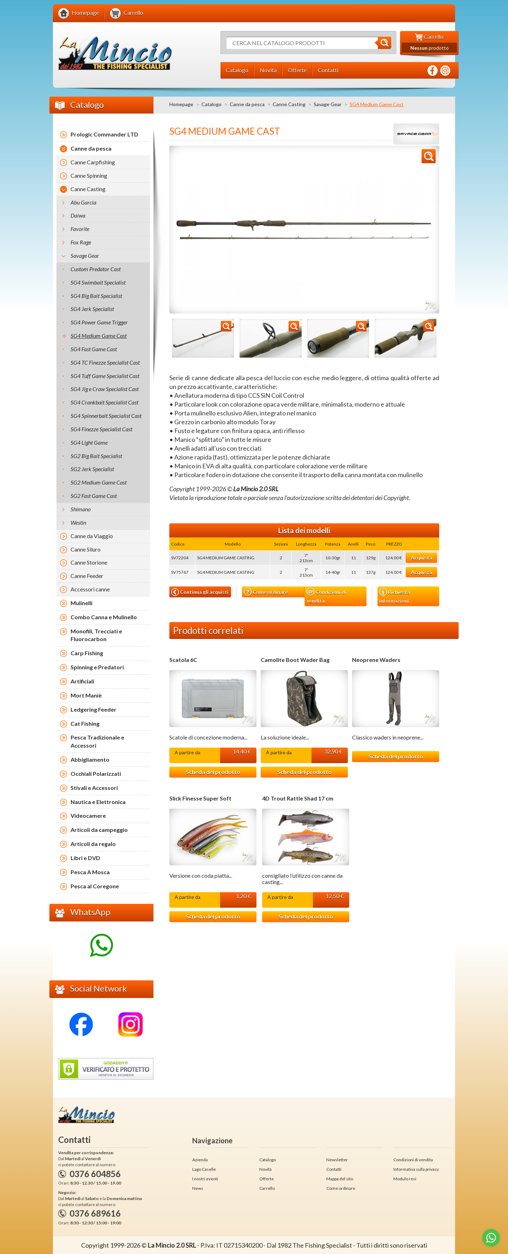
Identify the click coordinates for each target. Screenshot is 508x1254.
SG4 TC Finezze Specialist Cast (105, 362)
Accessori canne (90, 589)
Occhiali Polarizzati (96, 773)
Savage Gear (327, 104)
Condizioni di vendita (326, 596)
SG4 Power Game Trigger (99, 322)
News (197, 1188)
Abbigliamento (90, 759)
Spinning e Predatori (97, 667)
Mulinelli (81, 602)
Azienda (200, 1159)
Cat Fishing (85, 723)
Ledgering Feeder (93, 709)
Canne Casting (289, 104)
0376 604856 (95, 1174)
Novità (265, 1169)
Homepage (181, 104)
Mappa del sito (339, 1178)
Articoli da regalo (93, 843)
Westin (78, 522)
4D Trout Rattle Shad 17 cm (297, 798)
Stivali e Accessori (94, 787)
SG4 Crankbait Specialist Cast (104, 402)
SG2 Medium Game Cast (99, 482)
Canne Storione (89, 562)
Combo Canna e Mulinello (104, 617)
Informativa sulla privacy (416, 1169)
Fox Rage (81, 242)
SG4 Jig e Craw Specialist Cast (105, 388)
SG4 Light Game (89, 442)
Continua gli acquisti (200, 592)
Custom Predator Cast (96, 269)
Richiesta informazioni (394, 596)
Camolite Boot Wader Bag (295, 660)
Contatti (333, 1169)
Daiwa (78, 215)
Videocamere (88, 815)
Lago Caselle (204, 1169)
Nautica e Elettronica (98, 801)
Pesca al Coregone (95, 886)
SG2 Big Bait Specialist (96, 455)
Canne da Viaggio (92, 535)
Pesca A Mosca (90, 872)
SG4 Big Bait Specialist (96, 295)
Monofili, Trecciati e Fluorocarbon (96, 635)
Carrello (267, 1188)
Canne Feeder (87, 575)
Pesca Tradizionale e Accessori (97, 741)
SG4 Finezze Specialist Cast (101, 429)
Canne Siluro (86, 549)
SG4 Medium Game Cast (99, 335)
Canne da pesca (247, 104)
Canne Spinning (89, 175)
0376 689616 (95, 1213)
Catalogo (211, 104)
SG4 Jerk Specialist (92, 308)
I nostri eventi (205, 1178)
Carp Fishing (87, 653)
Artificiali (82, 681)
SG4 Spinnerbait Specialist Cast (106, 415)
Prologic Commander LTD (104, 134)
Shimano (81, 509)
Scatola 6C (183, 660)
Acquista (421, 558)
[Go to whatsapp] (491, 1238)
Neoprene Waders (376, 660)
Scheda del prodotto (213, 771)
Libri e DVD (85, 857)
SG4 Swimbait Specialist (98, 282)
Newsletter (337, 1159)
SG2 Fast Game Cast (94, 495)
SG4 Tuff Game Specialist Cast (105, 375)
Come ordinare (266, 592)
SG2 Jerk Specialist (92, 468)
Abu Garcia (83, 202)
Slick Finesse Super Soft (200, 798)
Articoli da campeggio (99, 829)
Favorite (80, 228)
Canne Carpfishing (93, 162)
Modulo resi (404, 1178)
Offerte (266, 1178)
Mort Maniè (86, 695)
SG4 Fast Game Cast (94, 349)
